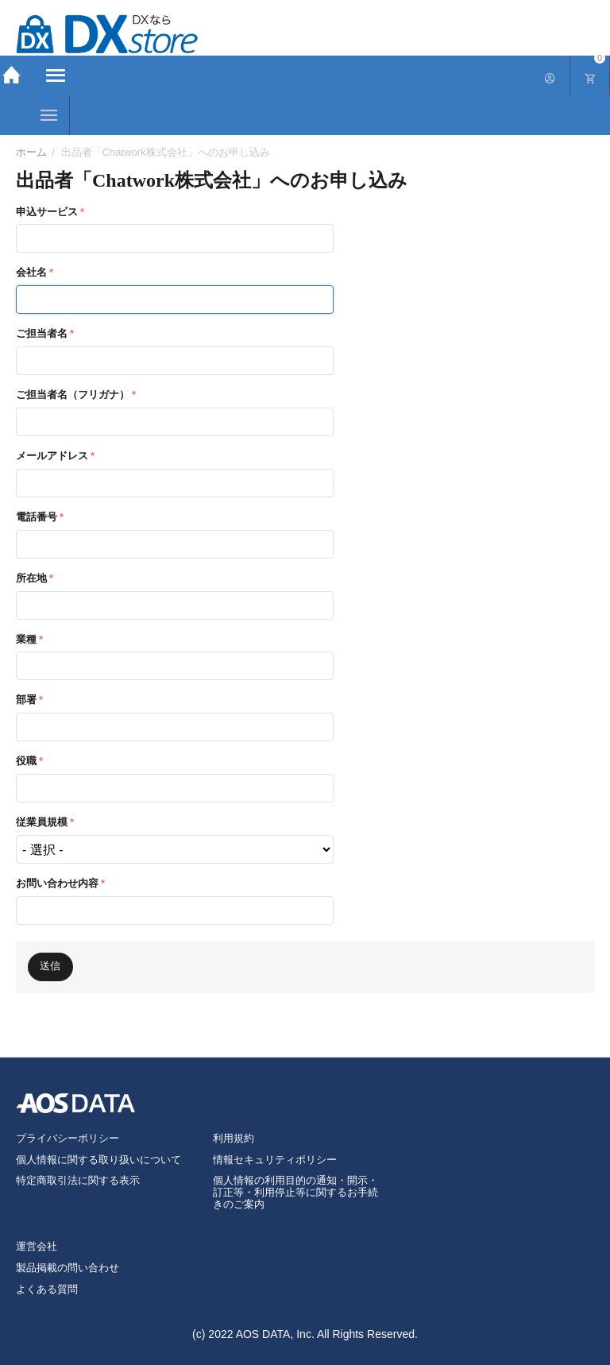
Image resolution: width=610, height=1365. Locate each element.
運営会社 (36, 1246)
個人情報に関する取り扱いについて (98, 1160)
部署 (26, 700)
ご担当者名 (42, 333)
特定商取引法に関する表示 (78, 1180)
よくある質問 (47, 1289)
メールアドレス (52, 456)
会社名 (31, 272)
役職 (26, 761)
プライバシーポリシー (67, 1138)
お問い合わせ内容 (57, 883)
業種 (26, 639)
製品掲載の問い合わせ (67, 1268)
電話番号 (36, 517)
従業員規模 (42, 822)
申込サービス (47, 212)
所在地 (31, 578)
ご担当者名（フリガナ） (72, 394)
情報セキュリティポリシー (275, 1160)
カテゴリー (49, 115)
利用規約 (233, 1138)
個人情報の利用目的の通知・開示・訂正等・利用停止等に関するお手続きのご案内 (295, 1192)
